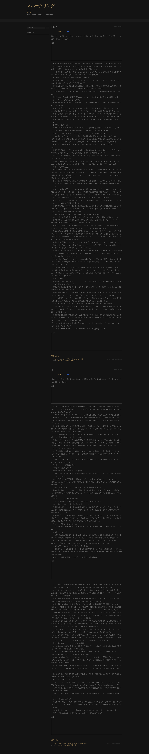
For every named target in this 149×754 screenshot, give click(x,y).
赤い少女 (80, 359)
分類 (70, 361)
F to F (54, 26)
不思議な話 (70, 359)
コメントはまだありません (114, 359)
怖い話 (75, 359)
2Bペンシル (58, 359)
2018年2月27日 (118, 27)
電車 (85, 743)
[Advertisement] (74, 52)
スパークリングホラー (41, 8)
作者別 (67, 361)
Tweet (59, 32)
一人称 (64, 359)
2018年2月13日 (118, 369)
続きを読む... (55, 356)
